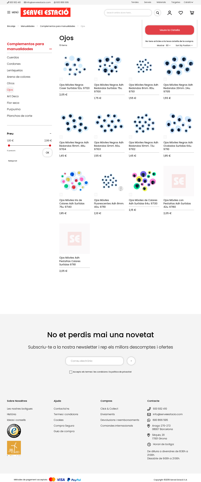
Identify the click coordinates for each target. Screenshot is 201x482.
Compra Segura (64, 425)
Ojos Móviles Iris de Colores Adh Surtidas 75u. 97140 (71, 204)
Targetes (175, 2)
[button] (188, 2)
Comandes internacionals (116, 425)
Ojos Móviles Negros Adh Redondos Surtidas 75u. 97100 (109, 88)
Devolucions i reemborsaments (119, 420)
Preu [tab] (10, 134)
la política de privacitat (120, 371)
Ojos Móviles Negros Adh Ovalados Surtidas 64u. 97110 (178, 146)
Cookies (59, 420)
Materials (161, 2)
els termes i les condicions (95, 371)
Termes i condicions (66, 414)
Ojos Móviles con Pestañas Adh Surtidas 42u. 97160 (177, 204)
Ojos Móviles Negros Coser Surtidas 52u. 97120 (74, 86)
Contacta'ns (61, 408)
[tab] (29, 47)
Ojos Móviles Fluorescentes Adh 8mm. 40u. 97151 (109, 204)
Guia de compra (64, 431)
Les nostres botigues (20, 408)
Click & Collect (109, 408)
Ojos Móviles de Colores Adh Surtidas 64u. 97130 (143, 202)
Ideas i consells (16, 420)
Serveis (147, 2)
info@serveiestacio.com (37, 2)
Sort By (179, 45)
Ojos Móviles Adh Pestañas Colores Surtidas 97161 (69, 261)
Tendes (135, 2)
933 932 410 (14, 2)
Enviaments (107, 414)
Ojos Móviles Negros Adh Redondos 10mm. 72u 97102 (143, 146)
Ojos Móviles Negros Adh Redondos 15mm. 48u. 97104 (74, 146)
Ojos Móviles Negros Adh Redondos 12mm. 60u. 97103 (109, 146)
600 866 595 (61, 2)
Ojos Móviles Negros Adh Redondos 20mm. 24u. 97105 (178, 88)
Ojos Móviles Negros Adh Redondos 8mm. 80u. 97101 (143, 88)
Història (11, 414)
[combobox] (128, 13)
